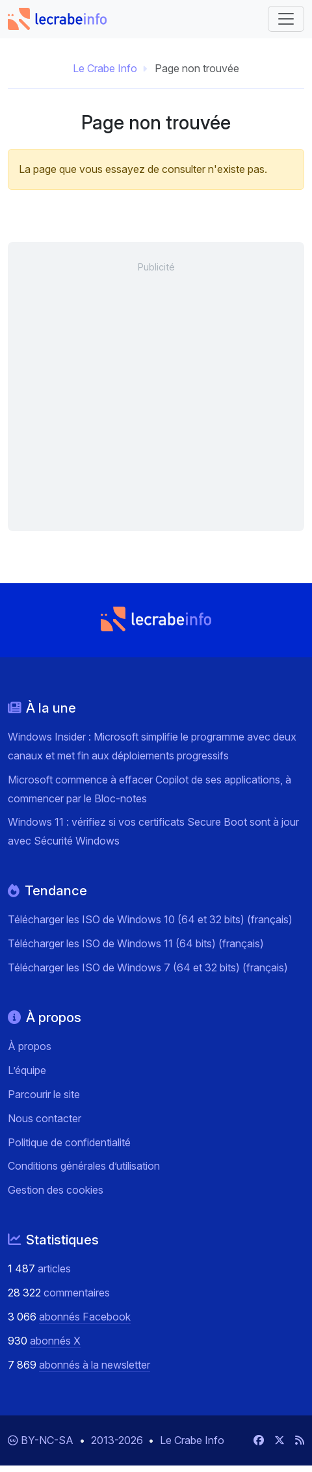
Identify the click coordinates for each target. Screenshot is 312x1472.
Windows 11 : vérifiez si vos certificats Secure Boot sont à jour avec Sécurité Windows (153, 831)
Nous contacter (44, 1118)
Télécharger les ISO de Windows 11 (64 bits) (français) (136, 943)
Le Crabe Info (105, 68)
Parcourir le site (44, 1094)
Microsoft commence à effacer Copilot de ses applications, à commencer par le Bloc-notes (149, 789)
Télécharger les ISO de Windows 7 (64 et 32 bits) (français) (148, 967)
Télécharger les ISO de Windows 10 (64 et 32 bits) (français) (150, 919)
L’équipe (27, 1070)
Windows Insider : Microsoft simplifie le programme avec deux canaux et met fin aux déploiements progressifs (152, 746)
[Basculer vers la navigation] (286, 19)
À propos (29, 1046)
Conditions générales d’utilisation (84, 1165)
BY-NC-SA (48, 1440)
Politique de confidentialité (69, 1142)
